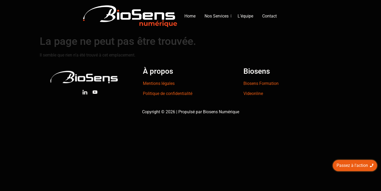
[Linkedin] (84, 93)
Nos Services (217, 16)
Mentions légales (159, 83)
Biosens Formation (261, 83)
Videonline (253, 93)
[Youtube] (94, 93)
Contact (269, 16)
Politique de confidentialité (167, 93)
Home (190, 16)
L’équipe (245, 16)
